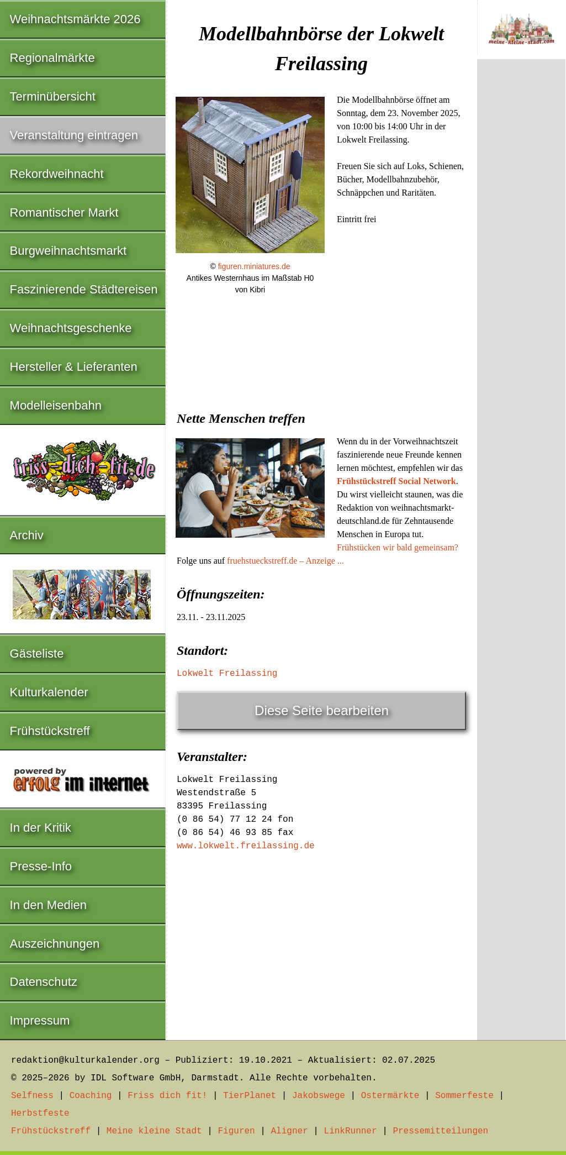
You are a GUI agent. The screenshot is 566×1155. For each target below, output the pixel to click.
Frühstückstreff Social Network (396, 481)
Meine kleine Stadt (154, 1131)
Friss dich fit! (167, 1096)
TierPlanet (249, 1096)
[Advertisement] (321, 388)
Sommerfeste (464, 1096)
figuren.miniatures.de (254, 266)
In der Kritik (40, 827)
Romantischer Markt (64, 212)
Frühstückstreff (50, 731)
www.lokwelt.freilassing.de (246, 846)
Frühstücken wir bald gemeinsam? (397, 547)
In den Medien (48, 905)
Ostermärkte (390, 1096)
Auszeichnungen (55, 944)
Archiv (27, 535)
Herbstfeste (40, 1114)
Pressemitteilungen (440, 1131)
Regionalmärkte (52, 58)
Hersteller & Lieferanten (73, 367)
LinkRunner (350, 1131)
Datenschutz (43, 982)
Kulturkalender (49, 692)
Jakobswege (318, 1096)
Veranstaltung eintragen (74, 135)
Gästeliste (37, 653)
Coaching (91, 1096)
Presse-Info (41, 866)
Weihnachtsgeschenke (71, 328)
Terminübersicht (53, 96)
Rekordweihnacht (57, 174)
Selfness (32, 1096)
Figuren (236, 1131)
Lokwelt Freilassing (227, 674)
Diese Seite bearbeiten (322, 710)
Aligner (289, 1131)
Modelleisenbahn (56, 405)
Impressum (40, 1020)
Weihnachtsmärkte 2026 (75, 19)
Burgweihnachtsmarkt (68, 251)
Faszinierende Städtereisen (84, 289)
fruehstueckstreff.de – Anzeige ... (285, 560)
